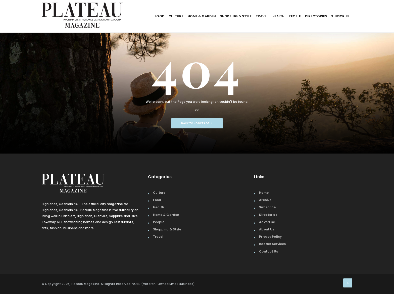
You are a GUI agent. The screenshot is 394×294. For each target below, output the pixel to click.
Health (264, 29)
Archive (265, 200)
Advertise (267, 222)
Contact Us (268, 251)
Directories (310, 29)
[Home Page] (82, 9)
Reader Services (272, 244)
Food (128, 29)
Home (263, 192)
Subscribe (338, 29)
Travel (244, 29)
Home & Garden (177, 29)
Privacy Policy (270, 236)
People (285, 29)
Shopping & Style (215, 29)
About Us (266, 229)
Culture (148, 29)
